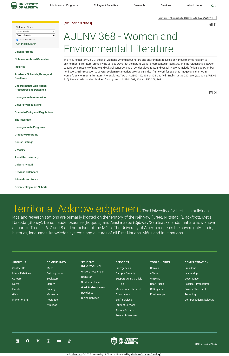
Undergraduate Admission (30, 97)
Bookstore (53, 278)
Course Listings (24, 142)
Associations (123, 294)
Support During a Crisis (129, 278)
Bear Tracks (157, 283)
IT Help (120, 283)
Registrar (86, 276)
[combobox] (187, 18)
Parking (51, 289)
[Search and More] (213, 6)
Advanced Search (26, 43)
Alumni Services (125, 310)
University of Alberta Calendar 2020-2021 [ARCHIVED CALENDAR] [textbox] (185, 18)
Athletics (52, 304)
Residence (87, 292)
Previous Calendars (26, 172)
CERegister (156, 289)
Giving (15, 294)
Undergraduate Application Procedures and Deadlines (31, 87)
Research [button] (139, 5)
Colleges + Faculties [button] (106, 5)
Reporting (190, 294)
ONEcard (155, 278)
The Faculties (23, 119)
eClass (154, 273)
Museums (52, 294)
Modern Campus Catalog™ (146, 354)
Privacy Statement (195, 289)
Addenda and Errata (26, 179)
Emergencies (123, 268)
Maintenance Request (128, 289)
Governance (192, 278)
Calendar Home (24, 51)
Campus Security (126, 273)
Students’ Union (90, 282)
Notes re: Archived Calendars (32, 59)
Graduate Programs (26, 134)
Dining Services (90, 297)
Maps (50, 268)
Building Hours (55, 273)
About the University (27, 157)
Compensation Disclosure (199, 299)
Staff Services (124, 299)
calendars (76, 354)
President (190, 268)
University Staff (24, 164)
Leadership (191, 273)
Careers (16, 278)
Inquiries (20, 66)
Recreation (53, 299)
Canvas (154, 268)
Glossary (20, 149)
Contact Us (18, 268)
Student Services (125, 304)
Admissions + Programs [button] (64, 5)
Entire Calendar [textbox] (23, 31)
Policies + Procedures (197, 283)
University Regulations (28, 104)
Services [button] (166, 5)
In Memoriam (20, 299)
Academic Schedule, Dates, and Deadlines (33, 76)
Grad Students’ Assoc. (94, 287)
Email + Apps (157, 294)
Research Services (126, 315)
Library (51, 283)
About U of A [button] (194, 5)
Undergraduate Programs (30, 127)
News (15, 283)
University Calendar (92, 271)
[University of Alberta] (24, 6)
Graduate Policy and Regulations (34, 112)
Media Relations (21, 273)
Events (16, 289)
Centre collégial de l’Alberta (31, 187)
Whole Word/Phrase (27, 40)
